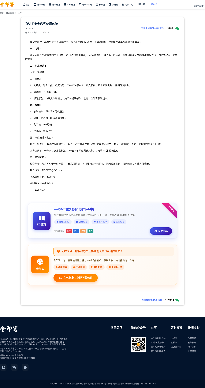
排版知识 (153, 4)
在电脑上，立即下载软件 (76, 277)
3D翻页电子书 (157, 342)
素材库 (174, 342)
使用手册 (192, 338)
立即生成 (161, 231)
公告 (20, 13)
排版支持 (141, 4)
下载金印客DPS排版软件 (152, 28)
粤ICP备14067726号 (148, 384)
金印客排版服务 (158, 351)
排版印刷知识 (10, 13)
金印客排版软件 (158, 338)
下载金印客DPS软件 (151, 300)
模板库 (174, 338)
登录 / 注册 (199, 6)
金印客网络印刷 (158, 347)
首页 (2, 13)
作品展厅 (192, 351)
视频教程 (192, 342)
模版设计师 (176, 347)
